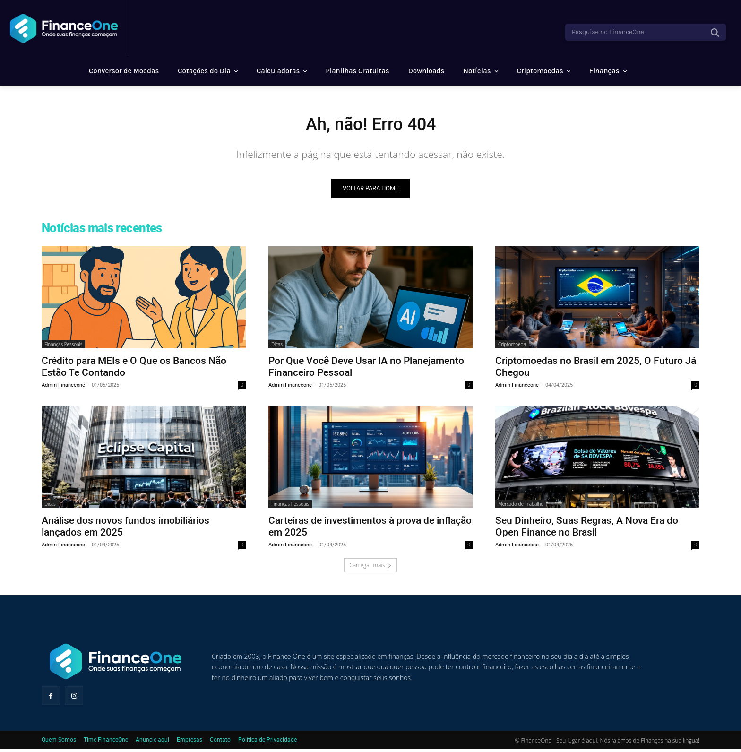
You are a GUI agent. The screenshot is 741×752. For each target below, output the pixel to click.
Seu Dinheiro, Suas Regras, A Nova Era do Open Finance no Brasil (586, 528)
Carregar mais (370, 567)
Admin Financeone (63, 386)
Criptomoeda (512, 346)
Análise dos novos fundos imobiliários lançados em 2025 (125, 528)
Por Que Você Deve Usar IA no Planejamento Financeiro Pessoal (366, 368)
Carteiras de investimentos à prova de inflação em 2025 (370, 528)
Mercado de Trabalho (520, 506)
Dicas (277, 346)
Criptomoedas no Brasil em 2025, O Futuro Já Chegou (595, 368)
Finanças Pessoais (63, 346)
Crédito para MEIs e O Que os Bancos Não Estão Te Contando (134, 368)
